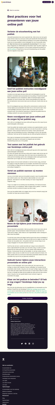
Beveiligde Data (34, 378)
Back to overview (14, 10)
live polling (31, 48)
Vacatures (32, 370)
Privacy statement (28, 390)
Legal (31, 374)
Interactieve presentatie (12, 349)
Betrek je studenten (35, 346)
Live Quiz (8, 361)
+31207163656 (16, 310)
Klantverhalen (9, 368)
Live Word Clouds (10, 359)
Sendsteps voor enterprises (13, 355)
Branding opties (10, 351)
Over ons (32, 368)
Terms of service (16, 390)
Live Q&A (8, 357)
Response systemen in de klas (37, 349)
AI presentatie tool (10, 344)
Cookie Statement (34, 376)
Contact (32, 366)
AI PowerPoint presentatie (12, 346)
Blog (7, 366)
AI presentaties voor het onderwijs (38, 344)
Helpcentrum (9, 370)
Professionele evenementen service (15, 353)
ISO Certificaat (33, 380)
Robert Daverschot (17, 315)
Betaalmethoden (34, 372)
